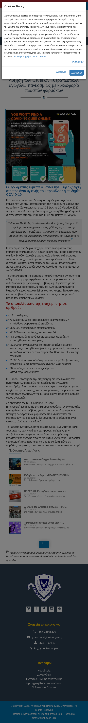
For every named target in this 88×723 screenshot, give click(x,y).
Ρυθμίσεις (78, 61)
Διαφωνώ (61, 72)
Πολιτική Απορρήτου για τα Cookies (29, 56)
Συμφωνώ (76, 72)
